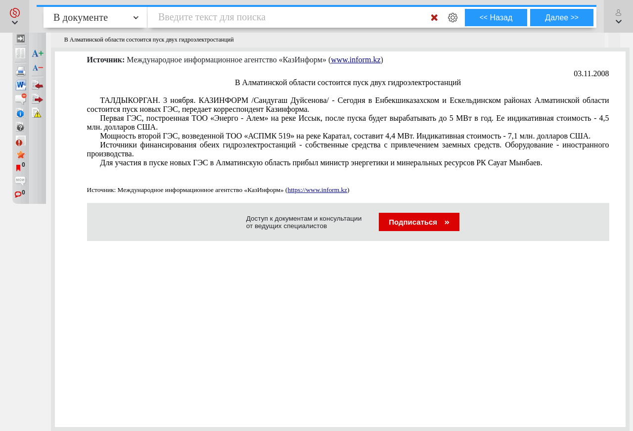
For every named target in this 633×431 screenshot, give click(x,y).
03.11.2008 (591, 73)
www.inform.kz (355, 59)
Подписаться (419, 222)
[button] (14, 16)
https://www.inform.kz (317, 189)
